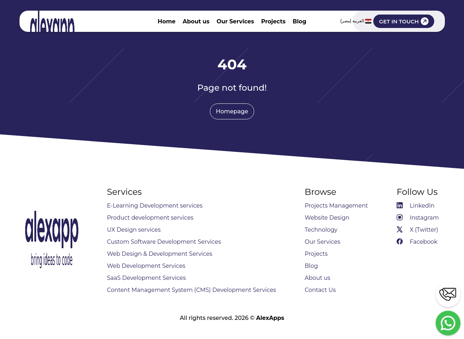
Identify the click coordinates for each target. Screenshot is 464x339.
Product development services (150, 217)
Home (166, 21)
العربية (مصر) (355, 21)
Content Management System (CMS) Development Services (191, 290)
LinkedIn (416, 205)
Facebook (417, 241)
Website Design (327, 217)
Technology (321, 229)
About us (196, 21)
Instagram (418, 217)
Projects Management (336, 205)
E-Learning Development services (155, 205)
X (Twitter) (417, 229)
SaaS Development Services (146, 278)
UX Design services (134, 229)
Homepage (232, 111)
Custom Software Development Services (164, 241)
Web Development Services (146, 265)
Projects (273, 21)
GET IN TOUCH (403, 21)
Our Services (235, 21)
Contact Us (320, 290)
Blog (299, 21)
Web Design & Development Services (159, 253)
